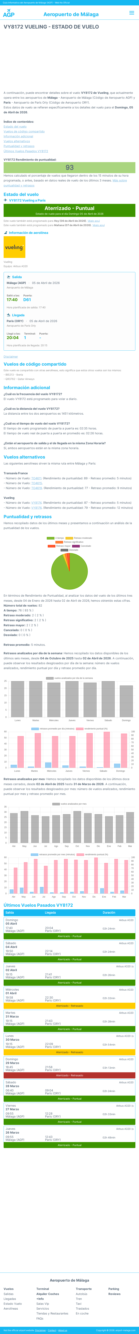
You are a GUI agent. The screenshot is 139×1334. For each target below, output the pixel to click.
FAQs (39, 1318)
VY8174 (36, 502)
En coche (82, 1313)
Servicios (42, 1308)
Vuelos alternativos (17, 141)
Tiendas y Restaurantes (52, 1313)
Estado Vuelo (13, 1303)
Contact (52, 1330)
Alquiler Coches (47, 1294)
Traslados (82, 1308)
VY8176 (36, 507)
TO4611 (36, 478)
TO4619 (36, 488)
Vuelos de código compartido (24, 131)
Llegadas (10, 1299)
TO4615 (36, 483)
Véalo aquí (94, 220)
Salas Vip (42, 1303)
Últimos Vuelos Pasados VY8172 (26, 151)
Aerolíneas (11, 1308)
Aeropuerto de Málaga (71, 14)
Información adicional (18, 136)
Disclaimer (40, 1330)
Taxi (78, 1303)
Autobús (81, 1294)
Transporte (84, 1289)
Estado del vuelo (15, 126)
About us (62, 1330)
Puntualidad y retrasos (19, 146)
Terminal (42, 1289)
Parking (113, 1289)
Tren (79, 1299)
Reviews (114, 1294)
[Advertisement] (69, 61)
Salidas (8, 1294)
